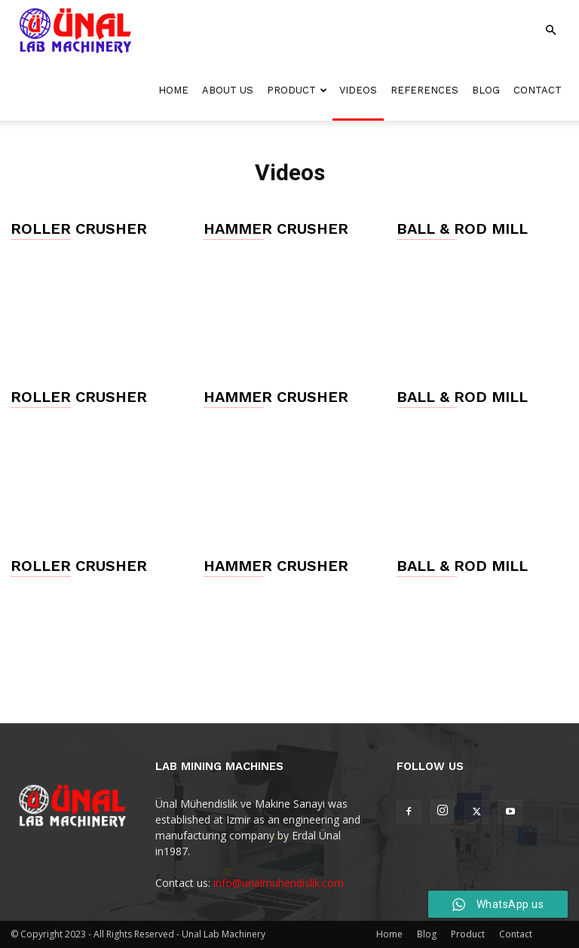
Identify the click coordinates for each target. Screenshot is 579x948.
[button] (550, 30)
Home (173, 90)
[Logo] (75, 30)
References (424, 90)
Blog (486, 90)
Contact (537, 90)
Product (297, 90)
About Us (227, 90)
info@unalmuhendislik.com (278, 883)
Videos (358, 90)
